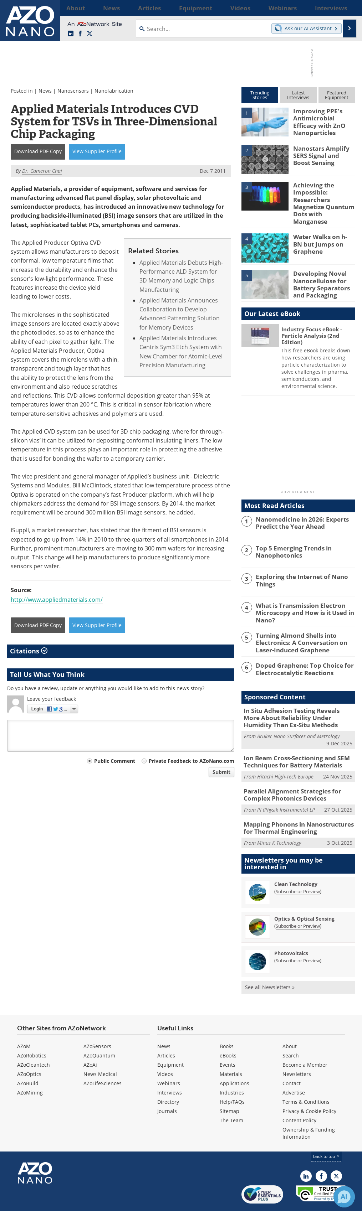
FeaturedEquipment (336, 94)
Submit (221, 771)
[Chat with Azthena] (344, 1196)
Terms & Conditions (306, 1079)
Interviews (169, 1069)
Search (290, 1032)
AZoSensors (97, 1023)
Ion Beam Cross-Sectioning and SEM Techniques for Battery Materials (291, 743)
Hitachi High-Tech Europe (285, 757)
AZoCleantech (33, 1042)
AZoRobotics (31, 1032)
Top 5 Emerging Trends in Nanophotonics (289, 538)
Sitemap (229, 1088)
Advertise (293, 1069)
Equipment (170, 1042)
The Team (231, 1097)
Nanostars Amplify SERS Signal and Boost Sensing (322, 154)
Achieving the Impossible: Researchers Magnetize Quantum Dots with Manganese (322, 197)
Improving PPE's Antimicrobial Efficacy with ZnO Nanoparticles (323, 120)
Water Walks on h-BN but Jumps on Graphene (321, 231)
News (45, 90)
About (289, 1023)
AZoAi (90, 1042)
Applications (234, 1060)
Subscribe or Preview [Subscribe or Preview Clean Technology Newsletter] (298, 868)
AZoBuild (28, 1060)
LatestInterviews (298, 94)
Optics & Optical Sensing (304, 895)
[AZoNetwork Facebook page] (80, 34)
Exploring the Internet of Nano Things (297, 567)
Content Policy (299, 1097)
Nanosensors (73, 90)
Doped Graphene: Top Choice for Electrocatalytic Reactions (299, 653)
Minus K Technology (279, 820)
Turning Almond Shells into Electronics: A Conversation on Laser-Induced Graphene (305, 627)
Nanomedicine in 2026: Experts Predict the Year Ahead (298, 509)
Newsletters (296, 1051)
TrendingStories (259, 94)
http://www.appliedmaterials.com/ (57, 600)
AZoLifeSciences (102, 1060)
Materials (231, 1051)
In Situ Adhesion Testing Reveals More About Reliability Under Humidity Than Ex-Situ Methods (297, 701)
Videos (165, 1051)
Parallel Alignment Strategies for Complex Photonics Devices (288, 774)
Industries (232, 1069)
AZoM (24, 1023)
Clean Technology (295, 861)
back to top (326, 1133)
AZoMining (30, 1069)
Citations (28, 651)
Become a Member (304, 1042)
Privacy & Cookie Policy (309, 1088)
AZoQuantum (99, 1032)
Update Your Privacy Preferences (61, 1202)
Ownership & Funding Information (308, 1110)
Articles (166, 1032)
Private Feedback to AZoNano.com (191, 760)
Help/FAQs (232, 1079)
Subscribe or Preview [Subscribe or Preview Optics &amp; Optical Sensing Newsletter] (298, 903)
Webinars (168, 1060)
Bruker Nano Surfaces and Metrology (298, 718)
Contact (291, 1060)
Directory (168, 1079)
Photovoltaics (291, 930)
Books (227, 1023)
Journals (167, 1088)
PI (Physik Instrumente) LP (286, 788)
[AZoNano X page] (89, 34)
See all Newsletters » (270, 964)
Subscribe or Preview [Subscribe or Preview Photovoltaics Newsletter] (298, 938)
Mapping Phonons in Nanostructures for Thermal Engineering (297, 806)
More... (347, 7)
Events (227, 1042)
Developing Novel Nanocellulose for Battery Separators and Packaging (319, 271)
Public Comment (114, 760)
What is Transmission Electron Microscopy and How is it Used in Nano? (300, 599)
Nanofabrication (114, 90)
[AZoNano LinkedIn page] (70, 34)
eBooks (228, 1032)
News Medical (100, 1051)
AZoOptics (29, 1051)
